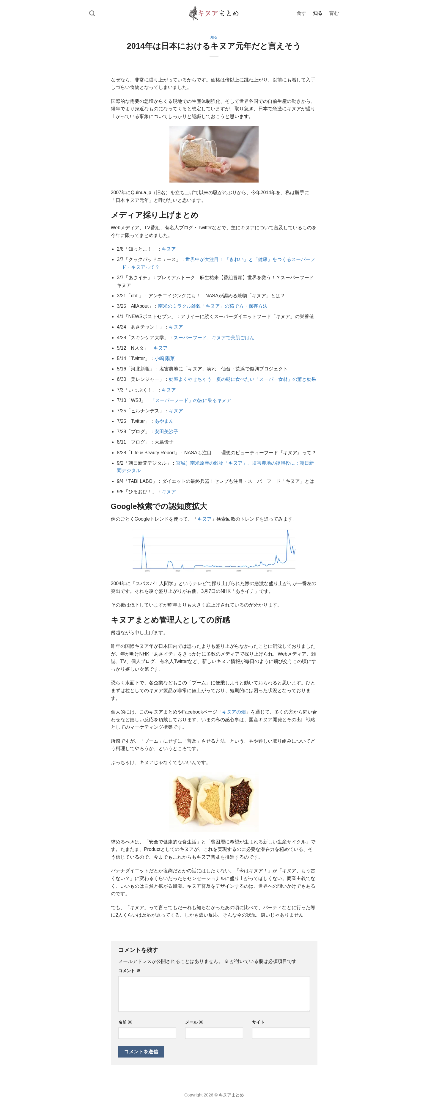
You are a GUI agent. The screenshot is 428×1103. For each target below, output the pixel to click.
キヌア (169, 249)
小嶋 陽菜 (165, 358)
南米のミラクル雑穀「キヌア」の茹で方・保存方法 (213, 306)
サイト (258, 1022)
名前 (125, 1022)
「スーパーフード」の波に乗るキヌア (190, 400)
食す (301, 13)
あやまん (164, 421)
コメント (129, 970)
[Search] (92, 13)
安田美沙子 (166, 431)
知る (318, 13)
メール (194, 1022)
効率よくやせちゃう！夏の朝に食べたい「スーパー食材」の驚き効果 (242, 379)
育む (334, 13)
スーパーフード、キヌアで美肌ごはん (214, 337)
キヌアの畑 (234, 711)
